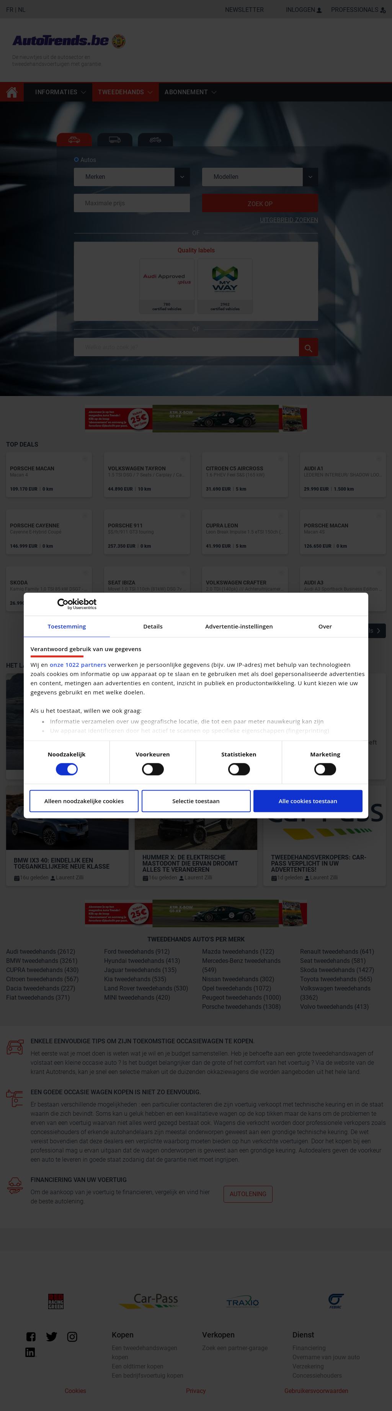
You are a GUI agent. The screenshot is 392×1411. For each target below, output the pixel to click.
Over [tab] (325, 626)
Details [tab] (153, 626)
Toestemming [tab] (67, 626)
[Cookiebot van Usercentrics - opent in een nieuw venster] (62, 604)
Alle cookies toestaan (308, 801)
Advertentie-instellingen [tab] (239, 626)
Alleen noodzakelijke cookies (84, 801)
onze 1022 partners (78, 665)
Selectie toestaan (196, 801)
